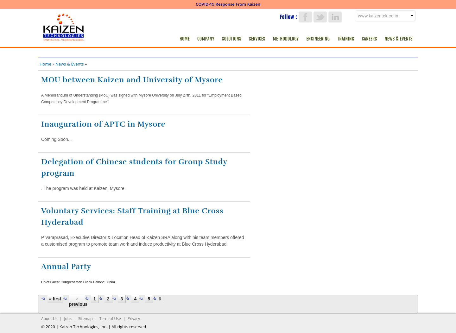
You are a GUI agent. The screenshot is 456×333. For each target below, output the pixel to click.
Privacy (134, 318)
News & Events (399, 38)
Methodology (286, 38)
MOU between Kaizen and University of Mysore (132, 80)
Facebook (305, 16)
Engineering (318, 38)
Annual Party (66, 266)
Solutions (231, 38)
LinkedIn (335, 16)
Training (345, 38)
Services (257, 38)
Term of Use (110, 318)
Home (185, 38)
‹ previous (77, 301)
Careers (369, 38)
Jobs (68, 318)
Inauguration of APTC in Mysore (103, 124)
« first (55, 298)
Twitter (320, 16)
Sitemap (85, 318)
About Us (49, 318)
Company (205, 38)
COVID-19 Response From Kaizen (228, 4)
